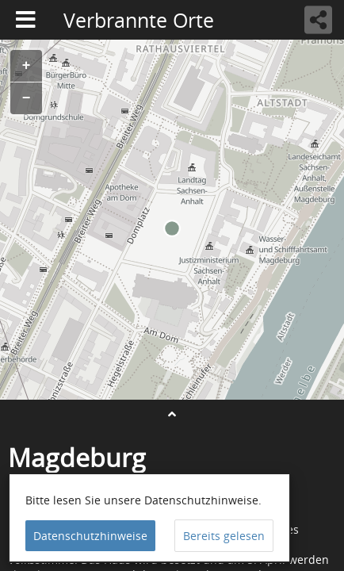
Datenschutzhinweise (90, 535)
